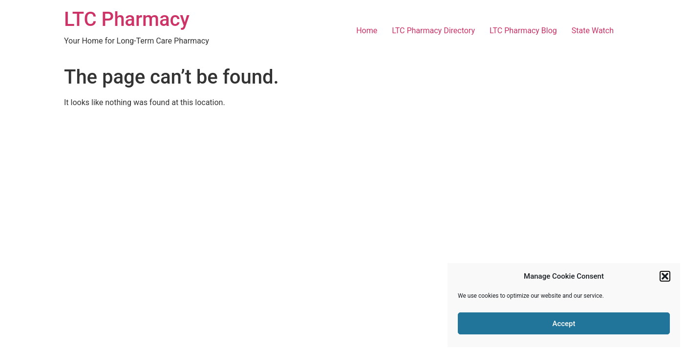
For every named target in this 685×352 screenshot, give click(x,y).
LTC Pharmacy (127, 19)
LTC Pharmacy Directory (433, 30)
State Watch (593, 30)
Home (366, 30)
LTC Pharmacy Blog (523, 30)
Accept (563, 323)
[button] (665, 276)
